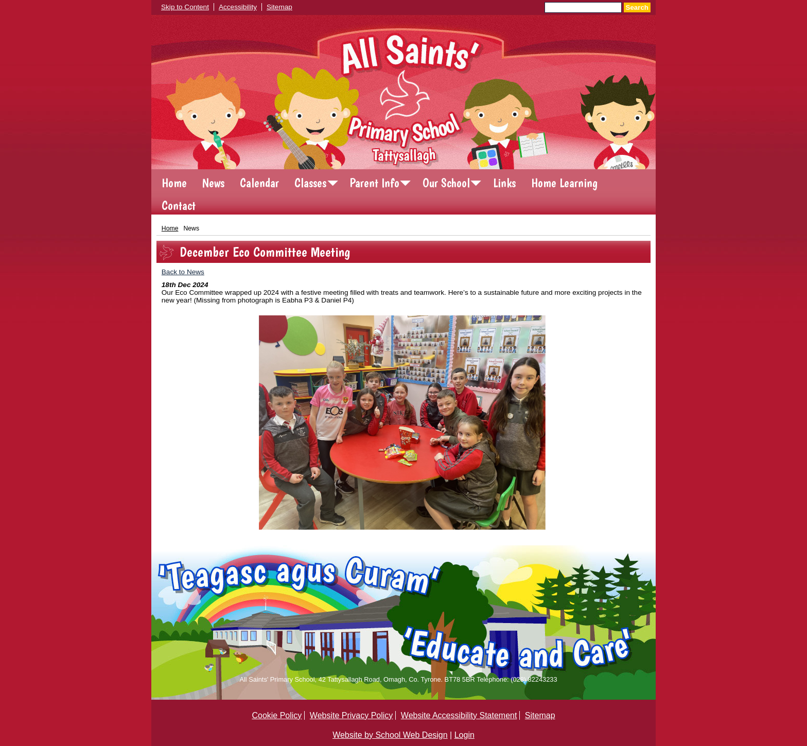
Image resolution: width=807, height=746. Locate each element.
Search (637, 7)
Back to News (183, 272)
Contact (179, 205)
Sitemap (279, 7)
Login (464, 735)
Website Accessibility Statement (459, 715)
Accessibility (238, 7)
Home (174, 182)
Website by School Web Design (390, 735)
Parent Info (374, 182)
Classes (310, 182)
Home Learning (564, 182)
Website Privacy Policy (351, 715)
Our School (446, 182)
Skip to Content (185, 7)
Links (504, 182)
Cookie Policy (277, 715)
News (213, 182)
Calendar (259, 182)
